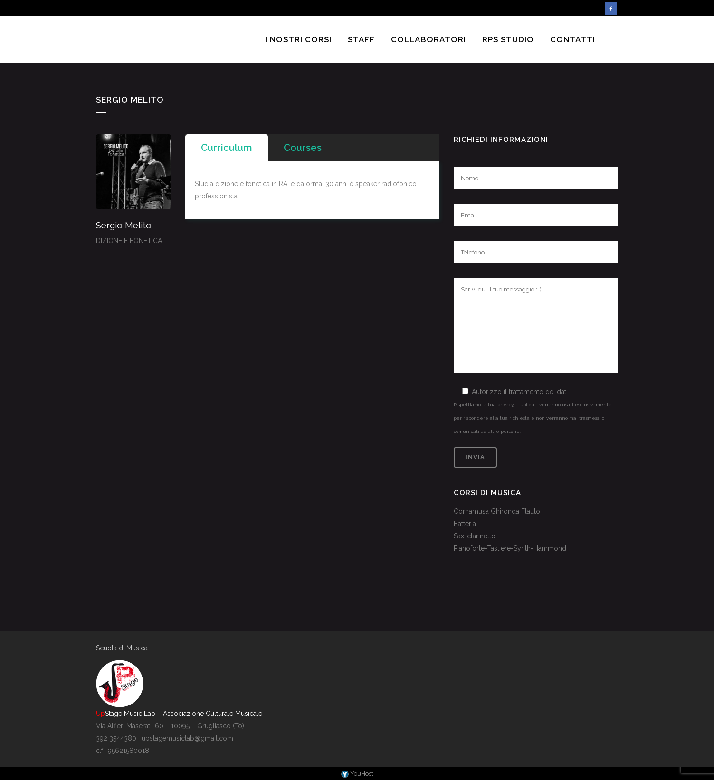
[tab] (226, 147)
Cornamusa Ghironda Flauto (497, 511)
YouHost (357, 773)
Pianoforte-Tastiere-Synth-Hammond (510, 548)
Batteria (465, 523)
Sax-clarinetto (474, 536)
